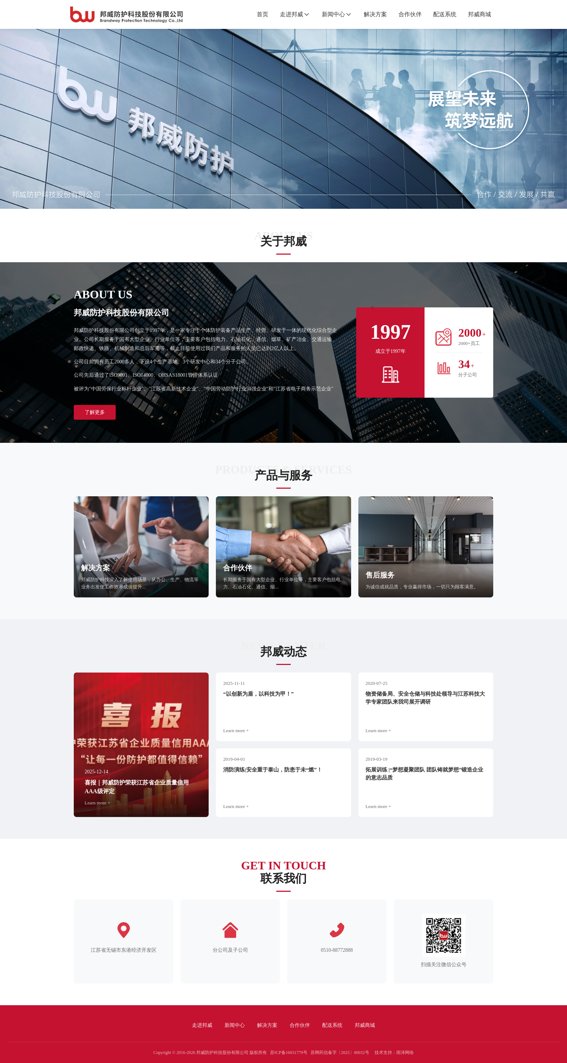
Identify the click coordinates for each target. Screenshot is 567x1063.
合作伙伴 (406, 14)
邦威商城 (475, 14)
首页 (259, 14)
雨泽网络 (405, 1052)
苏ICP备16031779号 (288, 1052)
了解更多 (95, 412)
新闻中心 (329, 14)
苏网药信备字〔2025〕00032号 (340, 1052)
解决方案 (371, 14)
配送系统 (441, 14)
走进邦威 (287, 14)
